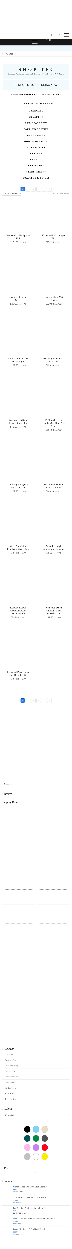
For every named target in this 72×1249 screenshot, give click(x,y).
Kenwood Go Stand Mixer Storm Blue (18, 421)
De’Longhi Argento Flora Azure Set (54, 486)
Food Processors (11, 1077)
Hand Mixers (9, 1082)
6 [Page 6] (49, 189)
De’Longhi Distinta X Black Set (54, 360)
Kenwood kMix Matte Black (54, 298)
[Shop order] (11, 193)
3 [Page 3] (33, 189)
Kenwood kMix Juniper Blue (54, 237)
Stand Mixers (9, 1093)
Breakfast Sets (10, 1060)
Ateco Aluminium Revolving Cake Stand (18, 547)
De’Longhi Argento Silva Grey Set (18, 486)
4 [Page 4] (38, 189)
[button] (59, 35)
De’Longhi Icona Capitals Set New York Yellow (53, 423)
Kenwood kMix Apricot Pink (18, 237)
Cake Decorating (11, 1066)
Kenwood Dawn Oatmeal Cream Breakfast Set (18, 610)
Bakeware (8, 1054)
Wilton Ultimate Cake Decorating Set (18, 360)
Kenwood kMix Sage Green (18, 298)
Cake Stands (9, 1071)
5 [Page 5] (44, 189)
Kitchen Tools (10, 1088)
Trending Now (10, 1099)
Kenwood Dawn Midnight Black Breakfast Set (54, 610)
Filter (36, 1172)
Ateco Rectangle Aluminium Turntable (54, 547)
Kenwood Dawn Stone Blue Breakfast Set (18, 673)
